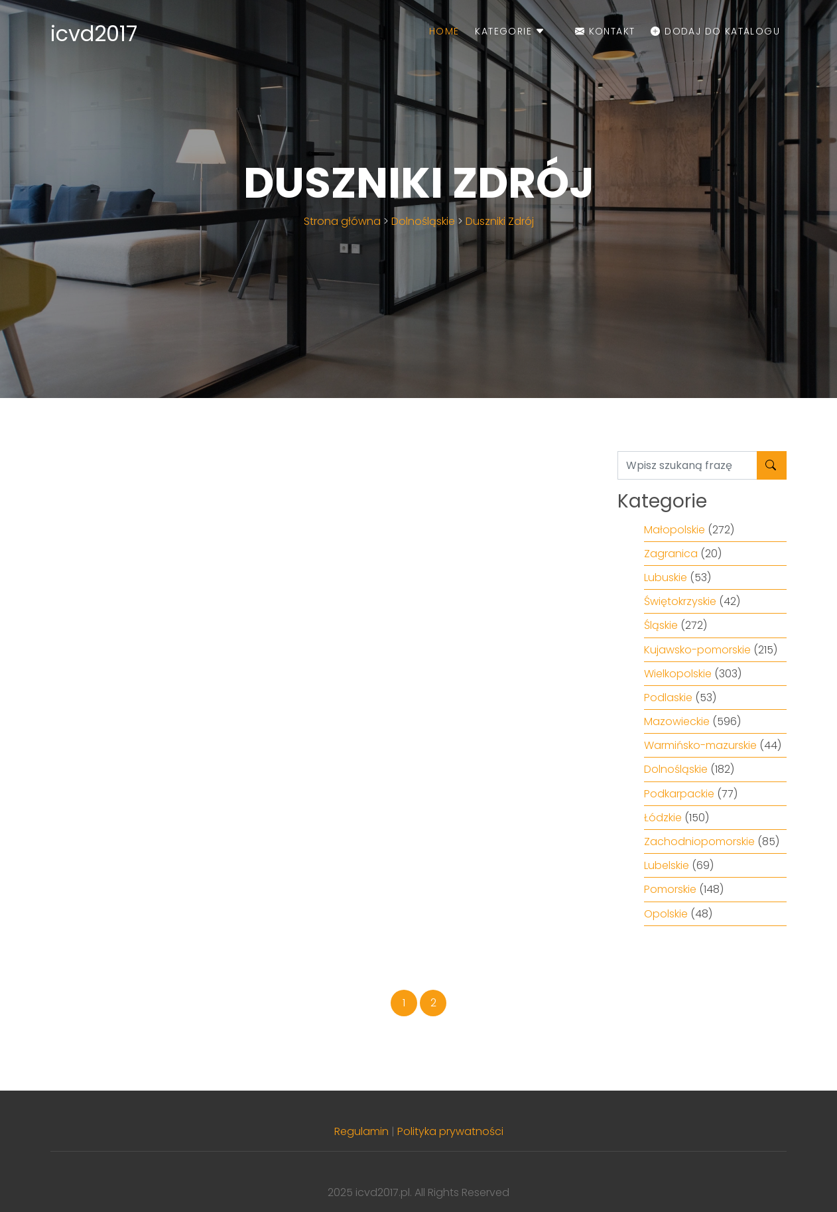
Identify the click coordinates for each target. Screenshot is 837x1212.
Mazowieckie (677, 721)
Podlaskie (668, 697)
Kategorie (510, 31)
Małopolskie (674, 529)
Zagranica (671, 553)
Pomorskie (670, 889)
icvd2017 (93, 33)
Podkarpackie (679, 793)
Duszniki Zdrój (500, 221)
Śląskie (661, 625)
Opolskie (666, 913)
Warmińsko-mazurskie (700, 745)
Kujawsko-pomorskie (697, 649)
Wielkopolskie (678, 673)
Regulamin (361, 1131)
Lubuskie (665, 577)
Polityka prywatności (450, 1131)
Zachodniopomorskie (699, 841)
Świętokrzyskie (680, 601)
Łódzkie (663, 817)
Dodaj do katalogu (715, 31)
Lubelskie (666, 865)
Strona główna (342, 221)
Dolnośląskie (423, 221)
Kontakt (605, 31)
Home (444, 31)
